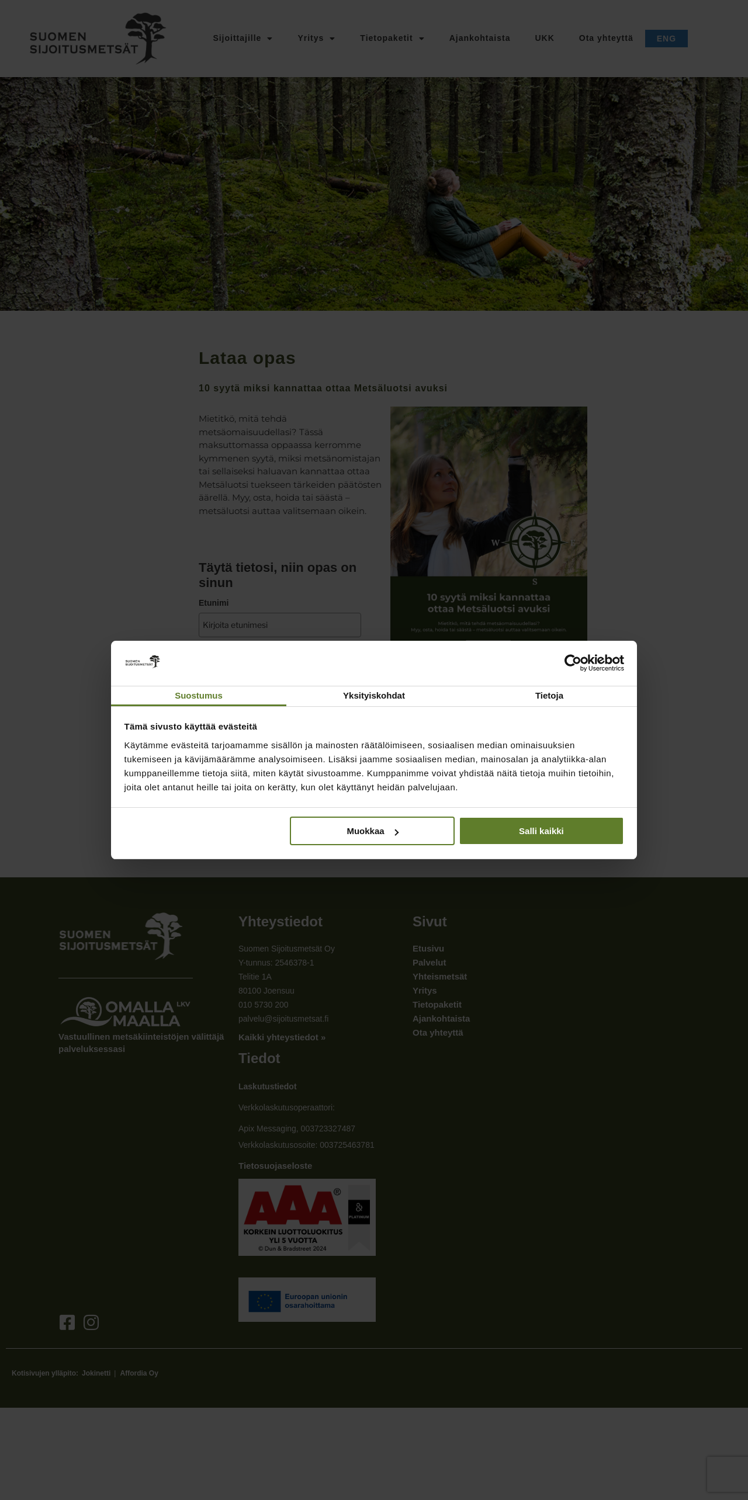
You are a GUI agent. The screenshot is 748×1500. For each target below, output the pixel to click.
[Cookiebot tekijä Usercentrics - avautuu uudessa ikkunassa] (573, 663)
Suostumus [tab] (199, 695)
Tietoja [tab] (549, 695)
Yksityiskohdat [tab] (374, 695)
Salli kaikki (541, 831)
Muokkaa (372, 831)
